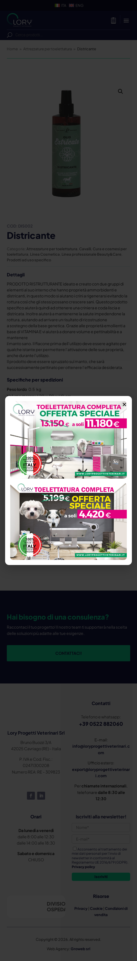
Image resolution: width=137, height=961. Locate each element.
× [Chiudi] (124, 403)
